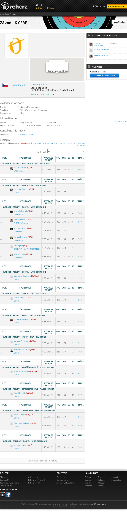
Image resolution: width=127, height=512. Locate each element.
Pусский (114, 477)
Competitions (62, 480)
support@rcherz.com (96, 504)
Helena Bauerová (101, 49)
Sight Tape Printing (8, 14)
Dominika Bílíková (20, 423)
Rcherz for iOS (34, 482)
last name (52, 143)
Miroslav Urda (18, 445)
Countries (61, 477)
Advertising (33, 477)
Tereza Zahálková (102, 55)
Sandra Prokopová (20, 341)
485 (80, 247)
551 (80, 343)
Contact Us (5, 480)
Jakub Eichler (17, 254)
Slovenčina (116, 480)
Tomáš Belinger (19, 237)
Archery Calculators (65, 482)
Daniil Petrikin (18, 393)
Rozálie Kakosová (19, 371)
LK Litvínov (18, 171)
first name (38, 143)
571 (80, 230)
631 (80, 373)
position (25, 143)
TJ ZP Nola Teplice (21, 223)
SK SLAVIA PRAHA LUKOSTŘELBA (27, 249)
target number (68, 143)
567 (80, 239)
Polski (100, 485)
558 (80, 191)
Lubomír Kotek (18, 189)
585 (80, 213)
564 (80, 416)
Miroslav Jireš (18, 228)
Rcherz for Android (36, 480)
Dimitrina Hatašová (20, 276)
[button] (57, 77)
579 (80, 221)
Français (101, 477)
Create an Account (116, 6)
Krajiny (50, 7)
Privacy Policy (6, 485)
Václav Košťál (18, 219)
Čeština (88, 477)
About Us (4, 477)
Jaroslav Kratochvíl (98, 44)
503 (80, 169)
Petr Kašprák (17, 167)
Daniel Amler (18, 297)
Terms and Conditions (9, 482)
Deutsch (88, 480)
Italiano (101, 480)
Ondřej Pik (16, 245)
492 (80, 351)
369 (80, 447)
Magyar (101, 482)
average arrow (81, 144)
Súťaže (39, 7)
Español (88, 485)
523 (80, 299)
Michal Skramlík (19, 211)
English (88, 482)
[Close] (64, 66)
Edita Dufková (18, 414)
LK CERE (17, 193)
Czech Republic (19, 84)
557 (80, 395)
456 (80, 256)
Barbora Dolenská (20, 349)
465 (80, 278)
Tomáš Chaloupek (20, 319)
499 (80, 425)
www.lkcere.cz (26, 134)
